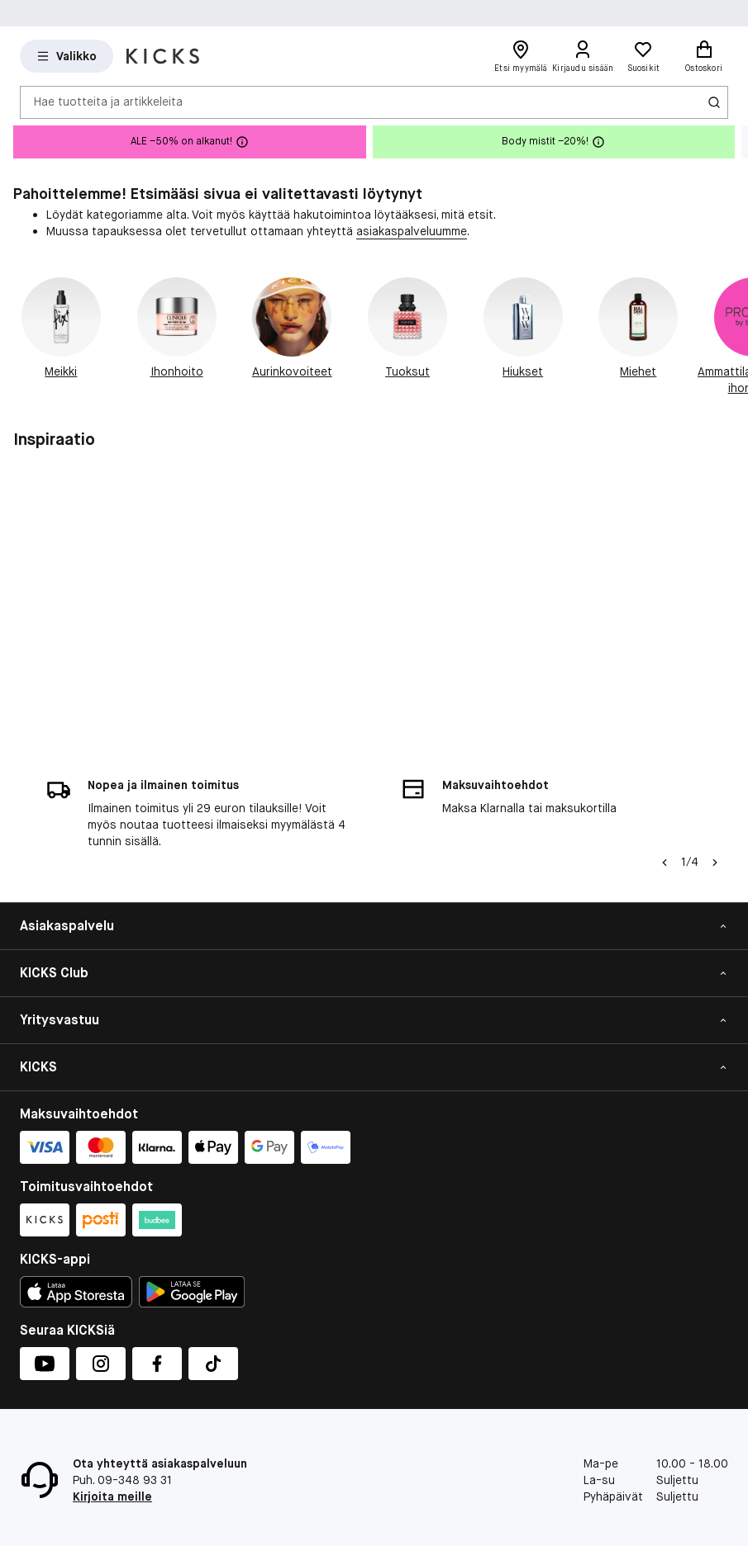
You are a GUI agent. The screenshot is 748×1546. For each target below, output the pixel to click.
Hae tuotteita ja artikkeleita (108, 101)
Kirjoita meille (112, 1496)
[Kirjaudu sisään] (583, 56)
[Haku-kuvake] (714, 102)
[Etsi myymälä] (521, 56)
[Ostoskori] (703, 56)
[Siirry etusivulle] (162, 56)
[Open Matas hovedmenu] (66, 56)
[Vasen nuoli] (664, 862)
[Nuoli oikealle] (715, 862)
